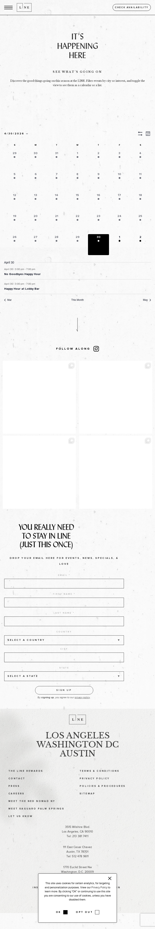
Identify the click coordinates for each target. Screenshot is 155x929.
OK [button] (58, 912)
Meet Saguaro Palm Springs (36, 815)
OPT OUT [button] (84, 912)
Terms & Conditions (99, 777)
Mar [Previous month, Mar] (8, 299)
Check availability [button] (131, 7)
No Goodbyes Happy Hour (22, 274)
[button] (8, 7)
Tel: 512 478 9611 (77, 862)
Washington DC (77, 751)
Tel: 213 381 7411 (77, 842)
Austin (77, 760)
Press (14, 792)
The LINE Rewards (25, 777)
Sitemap (87, 800)
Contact (16, 785)
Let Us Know (20, 822)
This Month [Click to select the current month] (77, 299)
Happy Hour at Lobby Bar (21, 288)
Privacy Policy (95, 785)
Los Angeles (78, 742)
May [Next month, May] (147, 299)
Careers (16, 800)
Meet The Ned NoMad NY (31, 807)
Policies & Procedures (102, 792)
